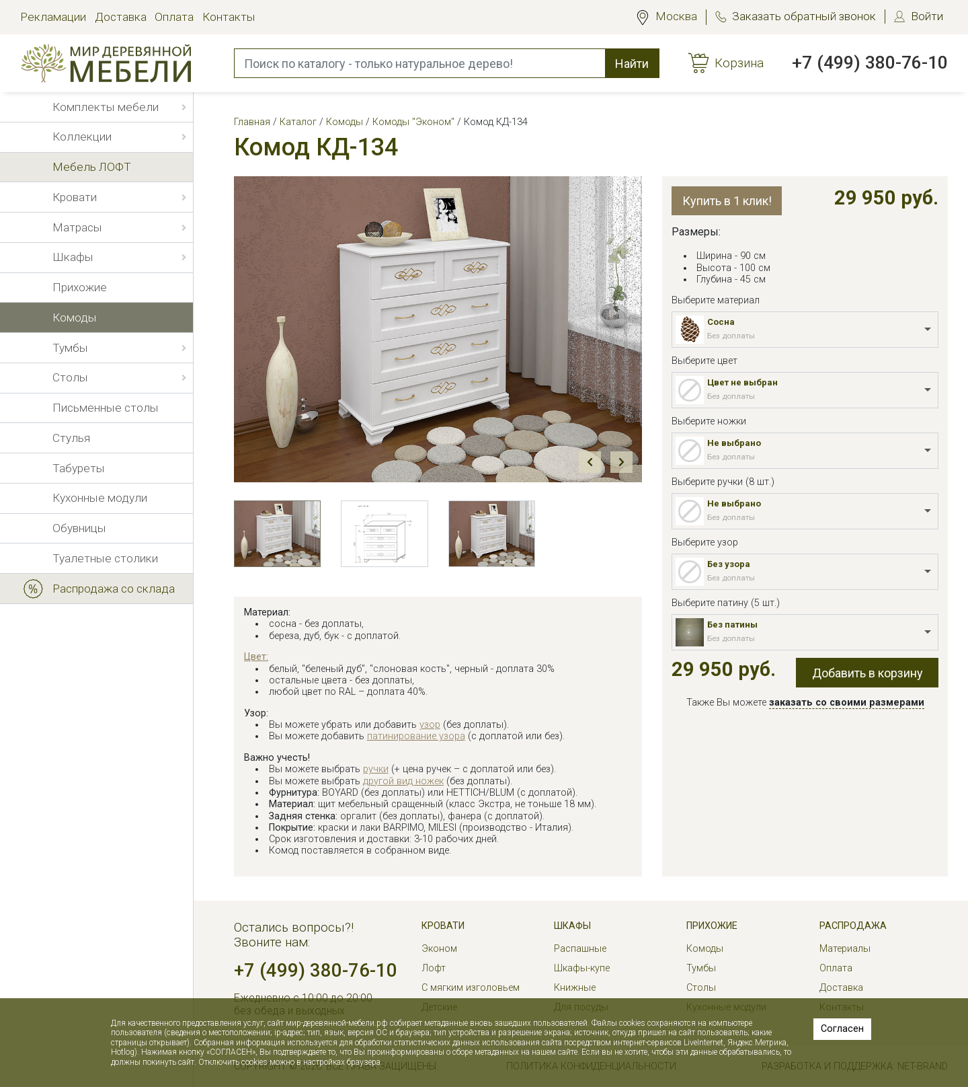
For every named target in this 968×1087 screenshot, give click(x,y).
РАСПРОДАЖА (853, 926)
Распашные (580, 948)
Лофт (433, 968)
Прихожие (711, 926)
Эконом (439, 948)
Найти (632, 64)
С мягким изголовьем (470, 988)
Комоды (704, 948)
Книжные (575, 988)
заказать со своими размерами (846, 702)
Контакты (228, 17)
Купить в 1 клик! (727, 201)
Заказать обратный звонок (804, 16)
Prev (589, 462)
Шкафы (572, 926)
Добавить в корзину (867, 673)
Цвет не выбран (742, 382)
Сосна (721, 322)
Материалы (845, 948)
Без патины (732, 625)
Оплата (174, 17)
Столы (701, 988)
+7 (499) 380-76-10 (870, 62)
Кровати (443, 926)
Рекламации (53, 17)
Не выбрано (734, 443)
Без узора (728, 564)
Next (621, 462)
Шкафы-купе (582, 968)
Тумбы (701, 968)
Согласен (842, 1029)
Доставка (121, 17)
